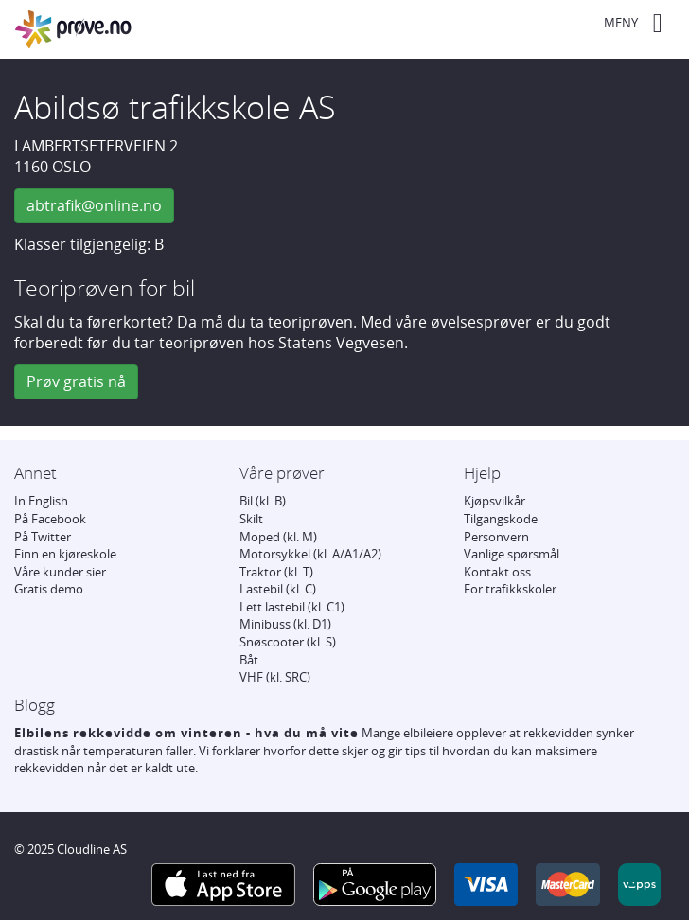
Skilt (251, 518)
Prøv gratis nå (76, 381)
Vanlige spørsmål (511, 553)
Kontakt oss (497, 571)
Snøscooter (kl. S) (287, 641)
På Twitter (42, 536)
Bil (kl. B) (262, 500)
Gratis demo (48, 588)
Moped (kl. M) (278, 536)
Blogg (34, 705)
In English (41, 500)
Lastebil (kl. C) (277, 588)
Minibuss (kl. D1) (285, 623)
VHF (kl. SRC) (274, 676)
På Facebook (50, 518)
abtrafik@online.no (94, 205)
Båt (248, 659)
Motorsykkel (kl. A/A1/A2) (310, 553)
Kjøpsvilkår (494, 500)
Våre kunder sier (60, 571)
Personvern (496, 536)
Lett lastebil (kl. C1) (291, 606)
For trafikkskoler (510, 588)
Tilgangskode (501, 518)
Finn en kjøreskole (65, 553)
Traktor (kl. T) (276, 571)
